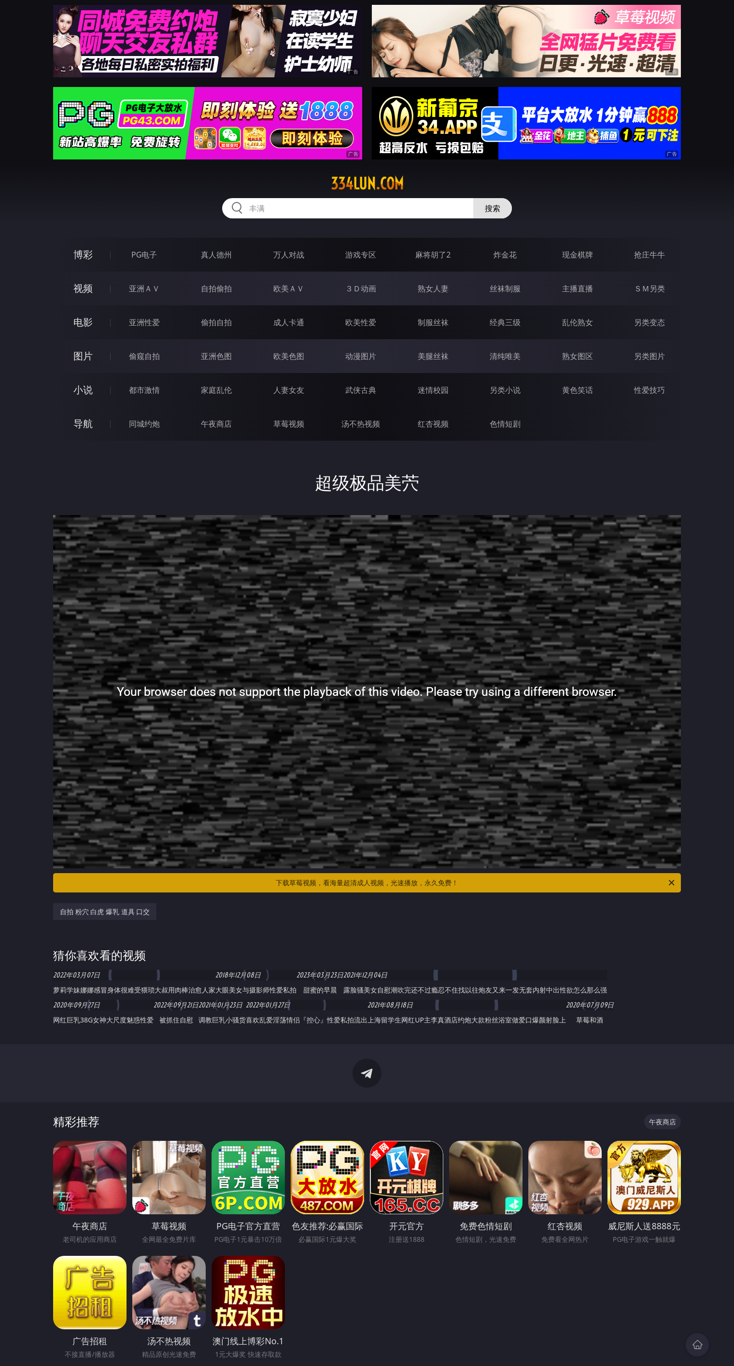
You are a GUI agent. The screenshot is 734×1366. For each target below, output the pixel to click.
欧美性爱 (360, 322)
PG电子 (144, 254)
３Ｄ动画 (360, 288)
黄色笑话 (577, 390)
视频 (83, 288)
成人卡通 (288, 322)
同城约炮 (144, 423)
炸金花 (505, 254)
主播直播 (577, 288)
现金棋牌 (577, 254)
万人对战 (288, 254)
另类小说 (505, 390)
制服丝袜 (433, 322)
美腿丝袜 (433, 356)
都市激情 (144, 390)
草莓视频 (288, 423)
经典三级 (505, 322)
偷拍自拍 (216, 322)
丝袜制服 (505, 288)
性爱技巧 (649, 390)
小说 (83, 389)
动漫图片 (360, 356)
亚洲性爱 (144, 322)
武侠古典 (360, 390)
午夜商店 (216, 423)
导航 (83, 423)
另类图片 (649, 356)
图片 (83, 355)
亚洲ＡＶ (144, 288)
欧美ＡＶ (288, 288)
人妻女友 (288, 390)
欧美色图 (288, 356)
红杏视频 (433, 423)
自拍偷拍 (216, 288)
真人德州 (216, 254)
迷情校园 (433, 390)
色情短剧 (505, 423)
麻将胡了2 (433, 254)
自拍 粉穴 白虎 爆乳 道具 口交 (105, 911)
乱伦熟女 (577, 322)
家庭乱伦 (216, 390)
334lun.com (367, 183)
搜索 (492, 208)
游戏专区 (360, 254)
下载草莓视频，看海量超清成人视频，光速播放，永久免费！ (476, 883)
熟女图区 (577, 356)
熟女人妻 (433, 288)
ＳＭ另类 (649, 288)
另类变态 (649, 322)
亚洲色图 (216, 356)
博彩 (83, 254)
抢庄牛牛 (649, 254)
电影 (83, 322)
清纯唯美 (505, 356)
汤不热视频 (360, 423)
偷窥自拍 (144, 356)
